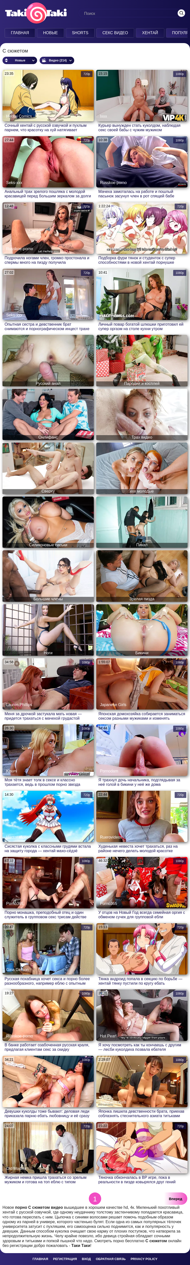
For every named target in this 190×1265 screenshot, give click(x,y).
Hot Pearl (108, 1036)
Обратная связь (111, 1259)
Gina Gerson (17, 970)
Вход (86, 1259)
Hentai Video (17, 837)
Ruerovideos (111, 837)
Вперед (175, 1199)
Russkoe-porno (113, 183)
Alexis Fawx (110, 315)
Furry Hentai (111, 249)
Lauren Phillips (19, 705)
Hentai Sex (109, 970)
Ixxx (103, 116)
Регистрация (65, 1259)
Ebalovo (13, 1102)
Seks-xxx (14, 183)
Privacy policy (144, 1259)
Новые (50, 33)
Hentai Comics (19, 116)
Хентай (150, 33)
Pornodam (109, 771)
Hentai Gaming (113, 1168)
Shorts (80, 33)
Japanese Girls (113, 705)
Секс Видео (115, 33)
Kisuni (11, 771)
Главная (20, 33)
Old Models (16, 1168)
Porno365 (14, 903)
